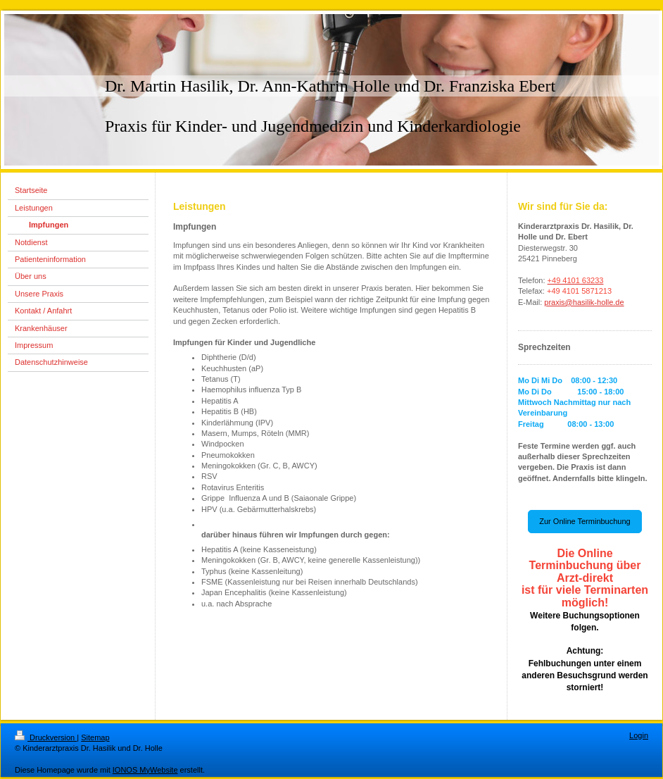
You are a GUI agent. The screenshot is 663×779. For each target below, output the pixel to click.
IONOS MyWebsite (145, 770)
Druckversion (46, 737)
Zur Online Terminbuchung (584, 521)
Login (638, 735)
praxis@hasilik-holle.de (584, 302)
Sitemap (95, 737)
